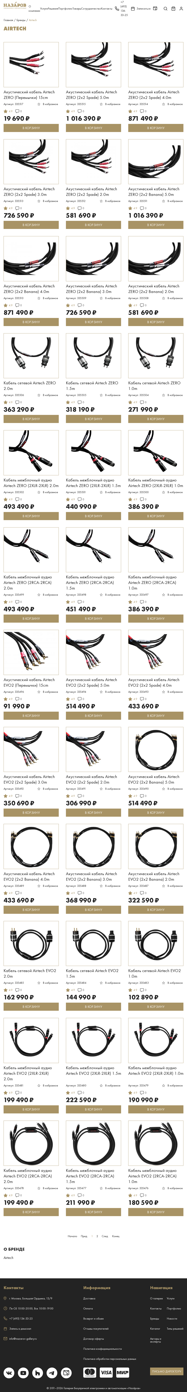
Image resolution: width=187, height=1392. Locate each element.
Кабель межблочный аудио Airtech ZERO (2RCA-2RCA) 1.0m (152, 582)
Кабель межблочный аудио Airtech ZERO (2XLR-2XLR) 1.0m (155, 482)
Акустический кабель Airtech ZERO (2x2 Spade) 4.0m (153, 94)
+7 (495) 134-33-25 (18, 1318)
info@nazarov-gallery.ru (20, 1339)
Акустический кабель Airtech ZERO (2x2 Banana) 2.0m (153, 288)
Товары (76, 8)
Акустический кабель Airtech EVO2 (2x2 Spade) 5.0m (91, 682)
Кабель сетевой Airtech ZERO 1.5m (92, 385)
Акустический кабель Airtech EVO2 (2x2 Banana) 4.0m (29, 876)
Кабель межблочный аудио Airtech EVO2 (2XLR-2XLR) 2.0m (28, 1073)
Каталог (155, 1328)
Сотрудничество (91, 8)
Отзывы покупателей (96, 1328)
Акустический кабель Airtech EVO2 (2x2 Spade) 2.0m (91, 779)
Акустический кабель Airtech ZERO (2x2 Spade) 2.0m (91, 191)
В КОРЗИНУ (31, 128)
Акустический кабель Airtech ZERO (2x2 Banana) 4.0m (29, 288)
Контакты (106, 8)
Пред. (84, 1236)
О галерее (156, 1298)
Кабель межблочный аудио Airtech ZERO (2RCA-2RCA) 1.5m (90, 582)
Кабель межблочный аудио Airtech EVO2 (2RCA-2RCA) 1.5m (90, 1176)
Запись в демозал (17, 1328)
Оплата (88, 1308)
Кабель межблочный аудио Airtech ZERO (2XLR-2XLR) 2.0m (31, 482)
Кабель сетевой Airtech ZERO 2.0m (30, 385)
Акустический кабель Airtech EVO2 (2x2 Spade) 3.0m (29, 779)
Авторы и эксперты (155, 1340)
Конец (115, 1236)
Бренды (154, 1318)
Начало (72, 1236)
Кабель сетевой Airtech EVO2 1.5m (92, 973)
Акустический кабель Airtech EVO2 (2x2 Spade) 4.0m (153, 682)
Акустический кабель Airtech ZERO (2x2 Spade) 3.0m (29, 191)
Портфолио (65, 8)
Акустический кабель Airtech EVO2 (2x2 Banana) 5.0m (153, 779)
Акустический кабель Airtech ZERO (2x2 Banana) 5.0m (153, 191)
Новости (172, 1318)
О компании (34, 8)
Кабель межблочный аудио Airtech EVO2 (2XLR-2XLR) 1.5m (93, 1070)
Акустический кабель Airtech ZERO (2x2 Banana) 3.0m (91, 288)
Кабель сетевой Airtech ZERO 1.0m (154, 385)
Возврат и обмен (93, 1318)
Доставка (89, 1298)
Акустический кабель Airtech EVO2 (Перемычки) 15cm (29, 682)
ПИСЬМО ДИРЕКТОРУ (166, 1371)
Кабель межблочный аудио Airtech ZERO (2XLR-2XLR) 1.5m (93, 482)
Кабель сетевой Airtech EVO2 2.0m (30, 973)
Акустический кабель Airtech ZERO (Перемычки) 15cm (29, 94)
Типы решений (175, 1328)
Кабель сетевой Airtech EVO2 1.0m (154, 973)
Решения (53, 8)
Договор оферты (93, 1339)
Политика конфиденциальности (102, 1349)
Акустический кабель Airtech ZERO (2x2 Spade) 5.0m (91, 94)
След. (105, 1236)
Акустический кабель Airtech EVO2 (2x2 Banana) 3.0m (91, 876)
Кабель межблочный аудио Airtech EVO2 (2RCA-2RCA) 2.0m (28, 1176)
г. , (28, 1298)
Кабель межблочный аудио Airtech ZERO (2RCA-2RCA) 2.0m (28, 582)
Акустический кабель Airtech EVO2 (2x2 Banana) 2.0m (153, 876)
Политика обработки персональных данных (109, 1359)
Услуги (44, 8)
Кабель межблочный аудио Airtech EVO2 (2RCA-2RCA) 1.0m (152, 1176)
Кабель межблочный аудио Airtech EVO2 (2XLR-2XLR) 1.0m (155, 1070)
